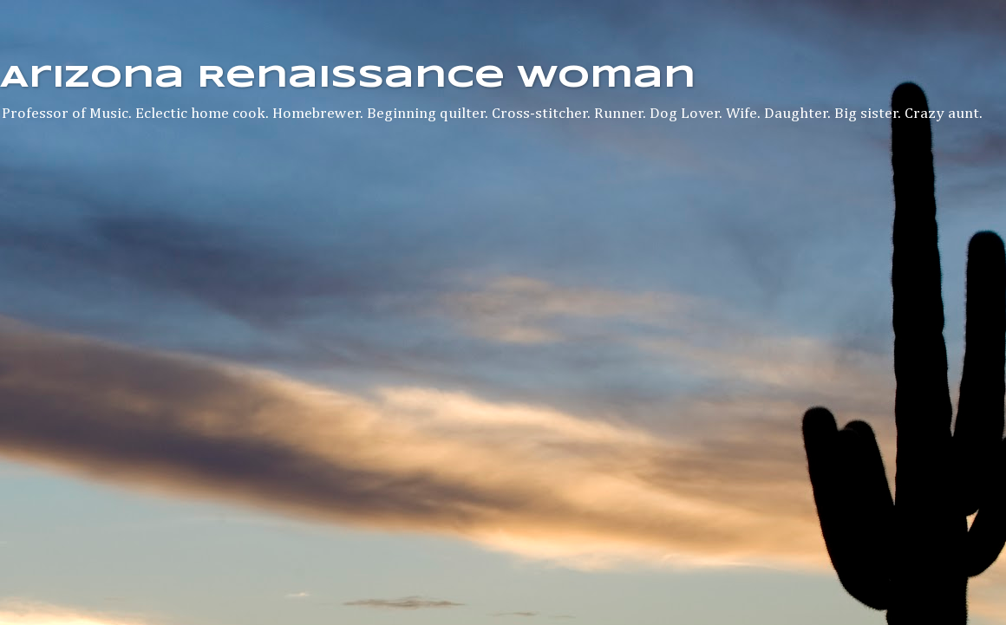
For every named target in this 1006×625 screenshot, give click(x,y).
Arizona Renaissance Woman (348, 78)
